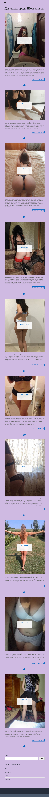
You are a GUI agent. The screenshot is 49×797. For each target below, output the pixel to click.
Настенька (24, 324)
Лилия (24, 39)
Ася (6, 768)
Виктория (24, 395)
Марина (24, 104)
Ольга (24, 467)
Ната (6, 783)
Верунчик (24, 546)
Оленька (24, 623)
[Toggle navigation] (5, 2)
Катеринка (8, 772)
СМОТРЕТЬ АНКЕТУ (38, 79)
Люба (24, 169)
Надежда (7, 779)
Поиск (6, 755)
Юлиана (24, 247)
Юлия (6, 776)
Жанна (24, 700)
